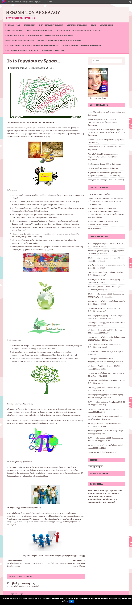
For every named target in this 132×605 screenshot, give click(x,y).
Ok (72, 601)
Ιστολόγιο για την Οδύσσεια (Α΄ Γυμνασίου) (82, 45)
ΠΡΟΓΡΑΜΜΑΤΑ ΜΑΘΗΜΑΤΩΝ (39, 30)
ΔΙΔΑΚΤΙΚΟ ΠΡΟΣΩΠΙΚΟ (77, 25)
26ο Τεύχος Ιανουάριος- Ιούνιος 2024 (104, 272)
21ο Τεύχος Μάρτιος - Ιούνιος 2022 (102, 308)
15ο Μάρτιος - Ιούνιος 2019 (99, 351)
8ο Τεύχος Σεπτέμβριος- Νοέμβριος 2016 (105, 401)
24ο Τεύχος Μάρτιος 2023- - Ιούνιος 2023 (105, 286)
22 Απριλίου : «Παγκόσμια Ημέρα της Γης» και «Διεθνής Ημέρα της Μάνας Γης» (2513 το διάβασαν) (106, 132)
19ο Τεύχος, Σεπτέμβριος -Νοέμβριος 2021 (105, 322)
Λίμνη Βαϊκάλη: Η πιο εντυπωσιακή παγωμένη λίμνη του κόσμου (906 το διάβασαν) (103, 157)
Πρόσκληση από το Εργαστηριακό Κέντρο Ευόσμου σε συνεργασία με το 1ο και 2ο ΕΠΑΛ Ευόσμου (105, 201)
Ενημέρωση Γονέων (14, 30)
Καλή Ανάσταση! (95, 228)
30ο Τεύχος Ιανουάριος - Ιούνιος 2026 (104, 243)
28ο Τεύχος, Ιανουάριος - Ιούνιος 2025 (104, 257)
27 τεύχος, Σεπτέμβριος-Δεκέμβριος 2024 (105, 265)
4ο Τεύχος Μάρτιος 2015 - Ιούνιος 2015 (104, 430)
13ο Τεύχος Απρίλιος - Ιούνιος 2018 (103, 365)
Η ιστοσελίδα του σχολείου (51, 25)
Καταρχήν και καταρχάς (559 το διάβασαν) (106, 179)
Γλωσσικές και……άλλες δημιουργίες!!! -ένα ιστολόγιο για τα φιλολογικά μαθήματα (43, 40)
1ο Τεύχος (92, 452)
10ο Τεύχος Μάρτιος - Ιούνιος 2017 (103, 387)
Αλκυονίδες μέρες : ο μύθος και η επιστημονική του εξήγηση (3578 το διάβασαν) (102, 122)
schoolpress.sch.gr (15, 593)
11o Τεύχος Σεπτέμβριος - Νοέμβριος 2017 (105, 380)
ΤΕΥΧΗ (93, 25)
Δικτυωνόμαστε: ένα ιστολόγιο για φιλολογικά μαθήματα (32, 45)
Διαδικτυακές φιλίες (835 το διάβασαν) (104, 164)
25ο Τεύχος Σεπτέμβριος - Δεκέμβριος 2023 (106, 279)
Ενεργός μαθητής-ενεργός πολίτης (21, 50)
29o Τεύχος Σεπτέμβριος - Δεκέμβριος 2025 (106, 250)
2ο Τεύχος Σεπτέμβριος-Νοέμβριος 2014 (105, 445)
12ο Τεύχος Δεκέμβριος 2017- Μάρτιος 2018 (106, 373)
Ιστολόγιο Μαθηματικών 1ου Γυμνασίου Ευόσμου (78, 30)
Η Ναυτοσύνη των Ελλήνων (99, 194)
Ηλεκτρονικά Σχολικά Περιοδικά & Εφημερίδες (25, 2)
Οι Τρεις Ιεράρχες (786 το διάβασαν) (103, 168)
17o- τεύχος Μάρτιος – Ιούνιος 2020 (103, 344)
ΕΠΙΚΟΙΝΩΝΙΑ (29, 25)
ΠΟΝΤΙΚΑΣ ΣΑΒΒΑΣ (18, 68)
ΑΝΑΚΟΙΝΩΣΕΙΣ (106, 25)
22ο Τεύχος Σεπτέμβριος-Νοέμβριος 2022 (105, 301)
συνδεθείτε (35, 586)
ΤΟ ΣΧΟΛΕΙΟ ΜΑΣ (12, 25)
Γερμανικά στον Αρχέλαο (53, 50)
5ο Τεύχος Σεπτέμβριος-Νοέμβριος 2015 (105, 423)
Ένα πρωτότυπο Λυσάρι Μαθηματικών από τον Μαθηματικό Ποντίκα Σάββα (39, 35)
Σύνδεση (49, 2)
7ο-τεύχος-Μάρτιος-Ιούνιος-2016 (102, 409)
